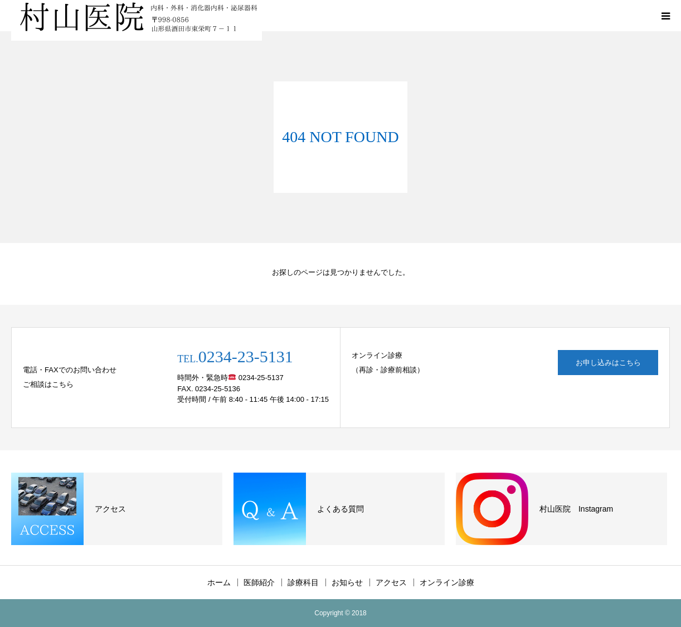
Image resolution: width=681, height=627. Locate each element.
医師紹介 (259, 582)
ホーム (219, 582)
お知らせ (347, 582)
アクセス (391, 582)
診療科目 (303, 582)
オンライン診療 (447, 582)
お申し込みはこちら (608, 362)
